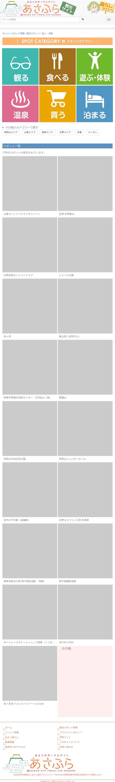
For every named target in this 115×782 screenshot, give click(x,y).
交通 (79, 132)
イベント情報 (12, 732)
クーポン (92, 132)
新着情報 (9, 742)
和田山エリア (11, 132)
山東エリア (30, 132)
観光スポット (33, 33)
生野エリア (65, 132)
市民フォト (65, 737)
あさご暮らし (12, 737)
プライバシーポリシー (70, 732)
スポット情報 (18, 33)
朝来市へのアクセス (15, 747)
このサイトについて (69, 742)
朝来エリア (47, 132)
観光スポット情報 (68, 727)
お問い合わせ (66, 747)
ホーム (5, 33)
